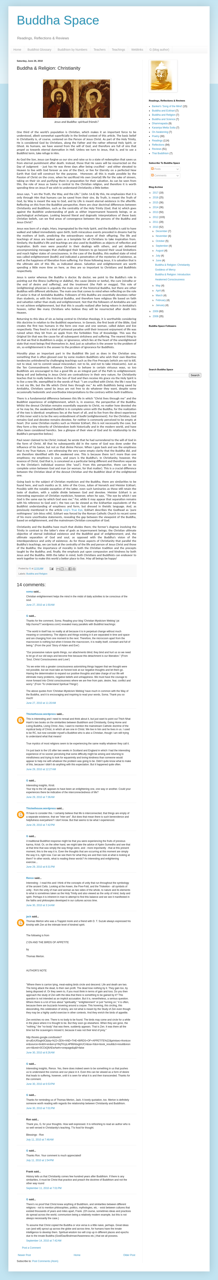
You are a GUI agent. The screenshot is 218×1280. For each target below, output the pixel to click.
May (158, 285)
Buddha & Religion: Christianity (172, 264)
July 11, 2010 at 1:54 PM (40, 1160)
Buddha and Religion (36, 573)
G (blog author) (159, 49)
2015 (156, 202)
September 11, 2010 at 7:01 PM (43, 1188)
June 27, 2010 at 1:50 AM (40, 604)
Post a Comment (31, 1247)
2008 (156, 316)
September (162, 245)
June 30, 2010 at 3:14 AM (40, 905)
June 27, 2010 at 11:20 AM (41, 703)
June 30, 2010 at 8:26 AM (40, 1052)
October (160, 241)
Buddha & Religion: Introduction (173, 274)
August (160, 250)
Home (17, 49)
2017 (156, 192)
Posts (156, 169)
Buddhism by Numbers (72, 49)
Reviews (156, 148)
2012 (156, 217)
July (158, 255)
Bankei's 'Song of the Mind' (167, 106)
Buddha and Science (163, 119)
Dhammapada (160, 123)
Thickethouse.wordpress (41, 714)
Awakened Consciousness (170, 279)
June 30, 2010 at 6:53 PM (40, 1083)
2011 (156, 222)
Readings (157, 140)
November (162, 236)
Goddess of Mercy (165, 269)
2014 (156, 207)
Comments (158, 175)
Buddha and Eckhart (163, 110)
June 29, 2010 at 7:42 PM (40, 824)
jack (28, 916)
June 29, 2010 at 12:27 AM (41, 769)
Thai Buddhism (160, 153)
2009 (156, 311)
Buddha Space (58, 20)
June (159, 260)
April (158, 290)
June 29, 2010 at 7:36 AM (40, 797)
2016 (156, 197)
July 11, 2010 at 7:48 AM (39, 1139)
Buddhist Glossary (39, 49)
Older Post (129, 1255)
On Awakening (160, 132)
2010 (156, 227)
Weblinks (137, 49)
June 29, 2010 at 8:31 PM (40, 866)
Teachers (100, 49)
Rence (30, 878)
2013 (156, 212)
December (162, 231)
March (160, 295)
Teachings (118, 49)
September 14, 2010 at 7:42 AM (43, 1240)
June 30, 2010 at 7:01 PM (40, 1108)
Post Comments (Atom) (45, 1261)
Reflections (158, 144)
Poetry (155, 136)
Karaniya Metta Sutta (163, 127)
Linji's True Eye (72, 510)
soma (29, 591)
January (160, 305)
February (161, 300)
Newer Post (24, 1255)
